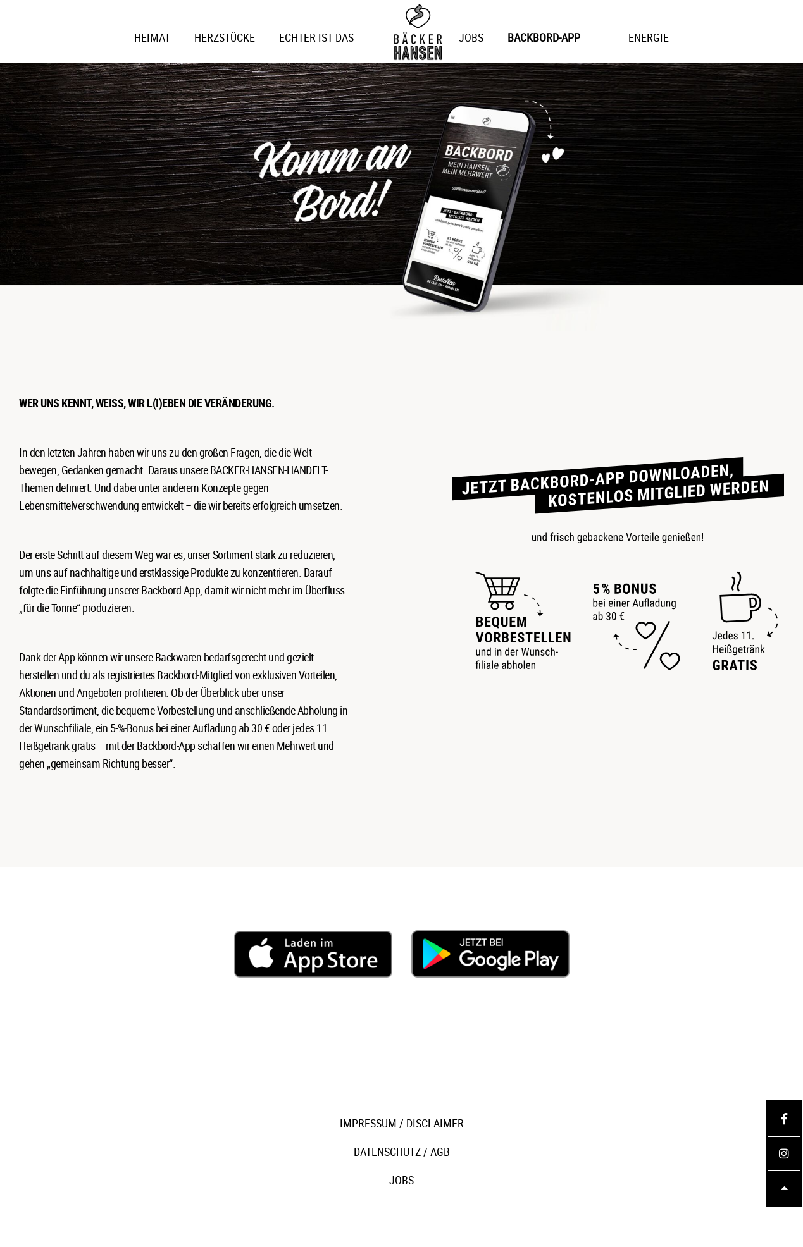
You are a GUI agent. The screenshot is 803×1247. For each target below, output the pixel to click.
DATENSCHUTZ (387, 1151)
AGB (440, 1151)
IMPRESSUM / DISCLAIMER (402, 1123)
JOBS (401, 1180)
